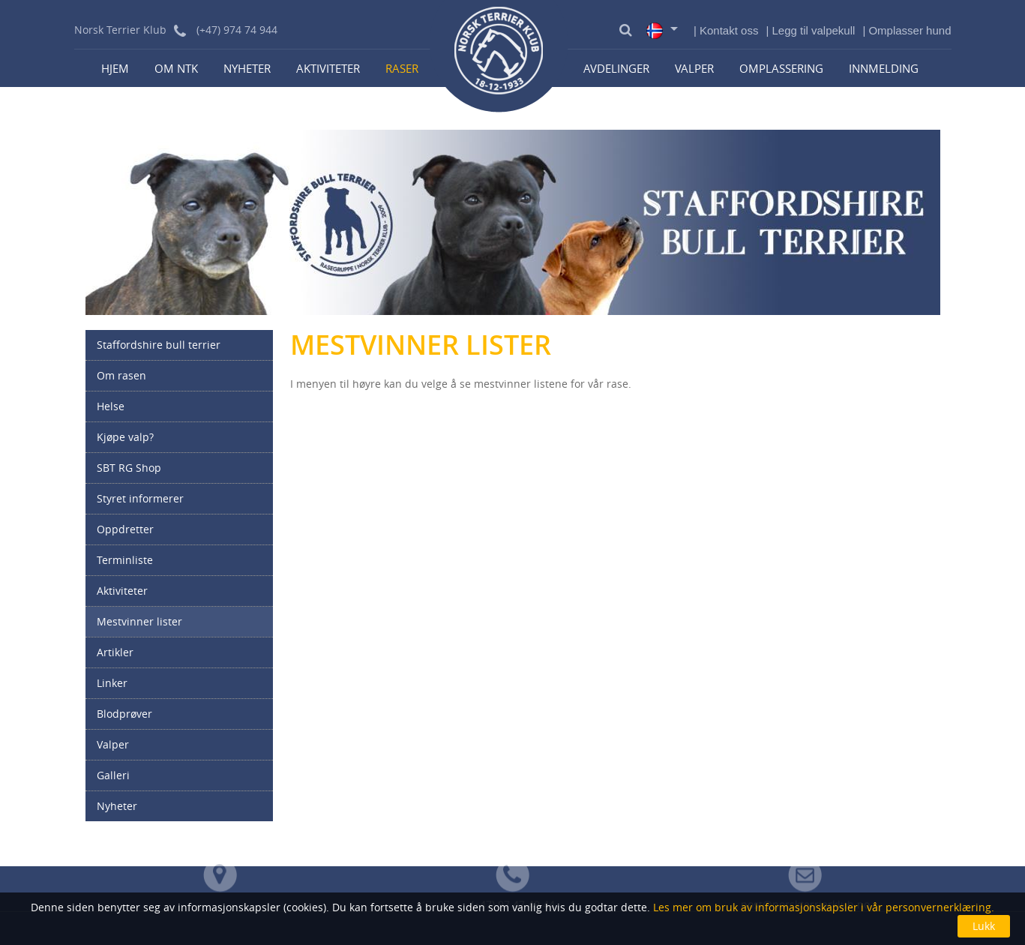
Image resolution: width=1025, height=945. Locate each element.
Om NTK (176, 68)
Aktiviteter (328, 68)
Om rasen (121, 375)
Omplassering (781, 68)
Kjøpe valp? (125, 437)
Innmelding (884, 68)
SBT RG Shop (129, 467)
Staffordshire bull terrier (158, 345)
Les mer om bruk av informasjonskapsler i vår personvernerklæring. (822, 907)
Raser (401, 68)
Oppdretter (125, 529)
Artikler (115, 652)
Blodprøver (124, 713)
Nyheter (247, 68)
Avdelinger (616, 68)
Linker (112, 683)
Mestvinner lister (139, 621)
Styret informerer (140, 498)
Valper (694, 68)
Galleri (113, 775)
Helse (110, 406)
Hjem (115, 68)
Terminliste (125, 560)
